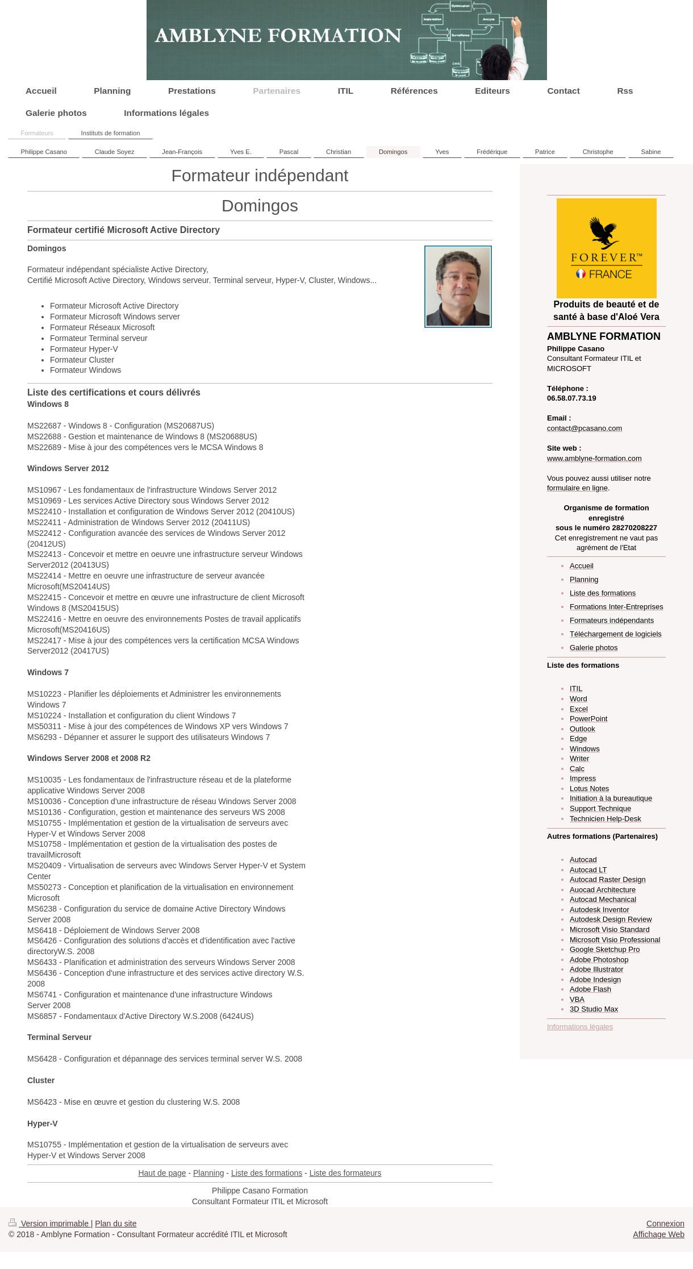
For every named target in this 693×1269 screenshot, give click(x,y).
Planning (208, 1173)
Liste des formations (266, 1173)
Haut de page (162, 1173)
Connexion (665, 1223)
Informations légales (580, 1026)
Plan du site (115, 1223)
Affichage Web (658, 1234)
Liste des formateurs (346, 1173)
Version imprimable (50, 1223)
